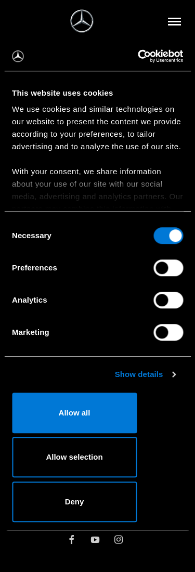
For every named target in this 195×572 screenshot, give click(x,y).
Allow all (74, 412)
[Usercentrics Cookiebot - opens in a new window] (139, 56)
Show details (139, 374)
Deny (74, 501)
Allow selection (74, 456)
